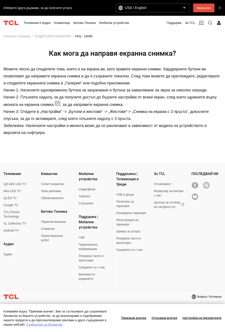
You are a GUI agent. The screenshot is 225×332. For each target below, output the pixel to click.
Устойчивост (162, 184)
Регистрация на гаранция (127, 222)
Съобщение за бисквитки (44, 324)
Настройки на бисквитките (201, 318)
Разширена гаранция (131, 213)
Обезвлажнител (52, 198)
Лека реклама (51, 191)
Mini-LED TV (12, 191)
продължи (204, 8)
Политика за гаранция (125, 204)
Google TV (11, 205)
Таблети (84, 196)
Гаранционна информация (88, 247)
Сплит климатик (52, 184)
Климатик (48, 228)
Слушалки (86, 203)
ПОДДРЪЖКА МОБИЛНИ (52, 36)
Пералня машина (53, 221)
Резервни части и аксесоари (91, 258)
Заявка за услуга (128, 231)
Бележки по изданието (87, 276)
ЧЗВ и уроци (125, 194)
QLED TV (10, 198)
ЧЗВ (82, 237)
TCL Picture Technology (12, 214)
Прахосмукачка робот (52, 238)
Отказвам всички (164, 318)
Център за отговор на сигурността (169, 205)
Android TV (11, 230)
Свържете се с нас (92, 267)
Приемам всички (133, 318)
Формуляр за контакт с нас (169, 193)
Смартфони (87, 189)
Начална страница (17, 36)
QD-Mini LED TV (15, 184)
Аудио (8, 254)
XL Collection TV (15, 223)
